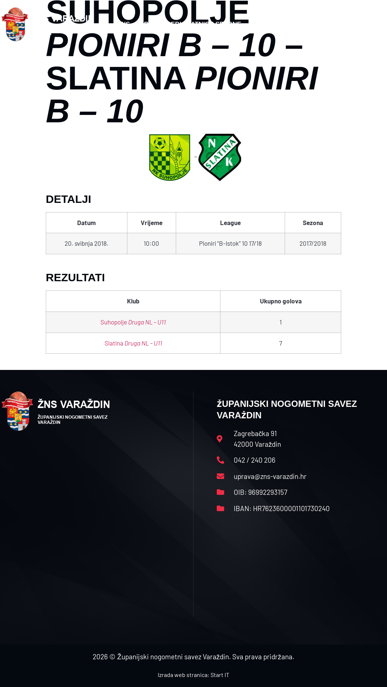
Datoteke (272, 24)
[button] (371, 24)
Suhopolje (133, 322)
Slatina (133, 343)
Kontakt (318, 24)
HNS (123, 24)
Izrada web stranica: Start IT (193, 674)
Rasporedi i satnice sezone (192, 24)
